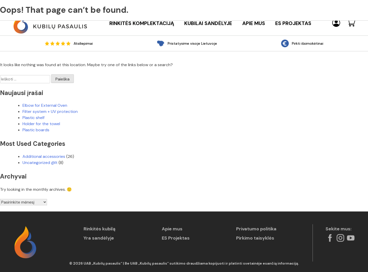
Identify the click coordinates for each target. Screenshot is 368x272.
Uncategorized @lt (39, 162)
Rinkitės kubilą (100, 229)
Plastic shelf (33, 117)
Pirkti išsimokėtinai (307, 43)
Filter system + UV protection (50, 111)
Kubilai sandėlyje (208, 23)
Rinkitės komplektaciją (141, 23)
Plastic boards (35, 130)
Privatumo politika (256, 229)
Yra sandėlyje (99, 238)
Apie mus (253, 23)
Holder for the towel (41, 123)
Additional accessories (43, 156)
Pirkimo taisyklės (255, 238)
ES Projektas (293, 23)
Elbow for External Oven (44, 105)
